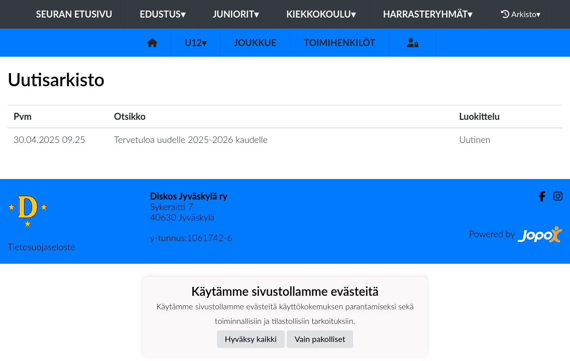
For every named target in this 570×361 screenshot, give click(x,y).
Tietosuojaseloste (41, 246)
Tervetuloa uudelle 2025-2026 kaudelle (191, 139)
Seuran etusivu (74, 14)
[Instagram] (553, 196)
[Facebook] (538, 196)
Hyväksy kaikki (251, 338)
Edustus (162, 14)
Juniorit (236, 14)
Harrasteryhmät (428, 14)
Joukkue (255, 42)
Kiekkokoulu (321, 14)
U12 (195, 42)
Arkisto (520, 14)
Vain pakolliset (320, 338)
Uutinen (474, 139)
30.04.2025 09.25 (49, 139)
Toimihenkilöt (339, 42)
